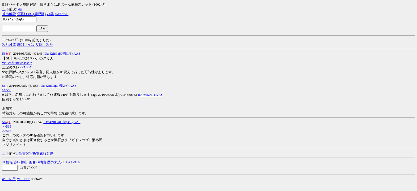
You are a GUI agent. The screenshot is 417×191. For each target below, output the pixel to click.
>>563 (6, 90)
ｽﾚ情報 (7, 162)
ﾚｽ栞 (50, 14)
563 (4, 53)
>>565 (6, 126)
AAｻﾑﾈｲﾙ (72, 162)
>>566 (6, 131)
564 (4, 86)
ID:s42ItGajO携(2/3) (54, 86)
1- (17, 9)
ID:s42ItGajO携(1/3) (58, 53)
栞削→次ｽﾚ (44, 45)
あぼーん (61, 14)
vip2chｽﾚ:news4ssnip (17, 63)
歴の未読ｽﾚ (56, 162)
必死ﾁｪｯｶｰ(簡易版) (31, 14)
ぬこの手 (9, 179)
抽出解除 (9, 14)
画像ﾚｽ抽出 (37, 162)
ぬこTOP (23, 179)
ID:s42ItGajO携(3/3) (58, 122)
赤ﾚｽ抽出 (21, 162)
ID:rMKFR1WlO (150, 95)
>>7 (28, 67)
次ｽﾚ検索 (9, 45)
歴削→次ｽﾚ (26, 45)
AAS (76, 53)
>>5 (22, 67)
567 (4, 122)
